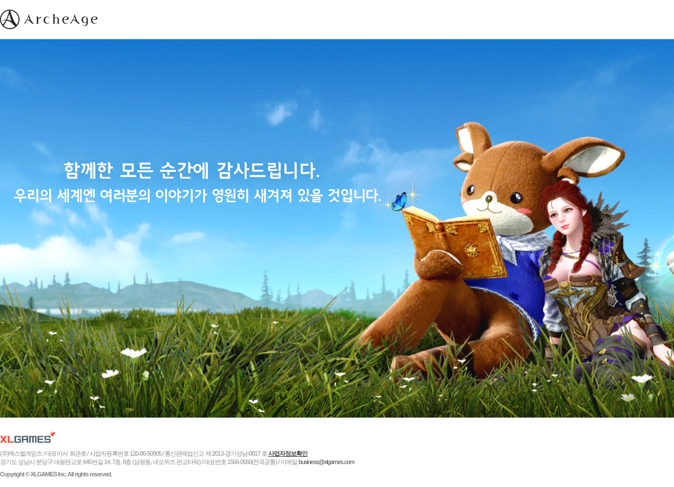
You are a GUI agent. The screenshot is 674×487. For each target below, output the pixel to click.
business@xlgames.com (326, 461)
